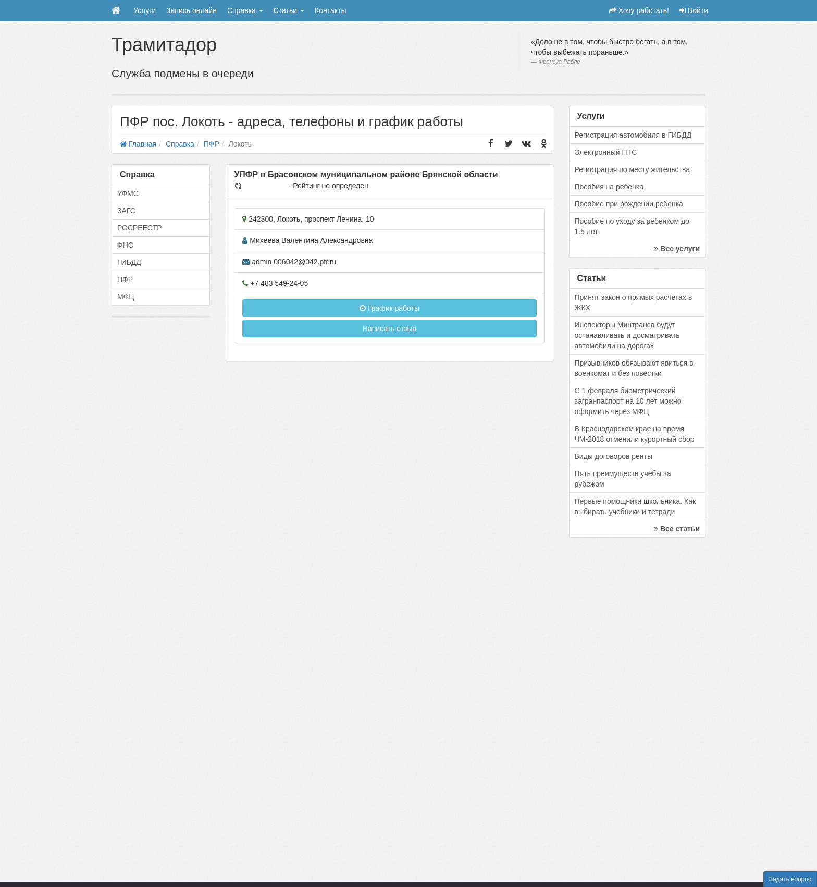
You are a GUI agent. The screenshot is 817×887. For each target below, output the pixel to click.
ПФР (125, 279)
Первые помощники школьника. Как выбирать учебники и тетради (635, 506)
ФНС (125, 245)
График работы (389, 308)
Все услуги (677, 249)
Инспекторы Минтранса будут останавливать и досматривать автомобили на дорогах (627, 335)
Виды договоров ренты (614, 456)
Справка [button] (245, 10)
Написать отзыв (389, 328)
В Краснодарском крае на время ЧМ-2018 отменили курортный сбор (635, 433)
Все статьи (677, 529)
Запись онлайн (191, 10)
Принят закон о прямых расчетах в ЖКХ (633, 302)
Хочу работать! (639, 10)
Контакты (330, 10)
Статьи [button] (289, 10)
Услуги (144, 10)
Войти (693, 10)
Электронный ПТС (606, 152)
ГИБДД (129, 262)
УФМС (128, 193)
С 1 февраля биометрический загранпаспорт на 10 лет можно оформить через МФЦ (628, 401)
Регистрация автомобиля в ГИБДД (633, 135)
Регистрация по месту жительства (632, 169)
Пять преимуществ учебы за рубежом (623, 478)
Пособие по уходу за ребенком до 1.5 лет (632, 226)
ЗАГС (126, 210)
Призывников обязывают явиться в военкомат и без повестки (634, 368)
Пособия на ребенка (609, 187)
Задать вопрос (790, 879)
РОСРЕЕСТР (139, 228)
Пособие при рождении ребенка (629, 204)
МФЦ (125, 297)
